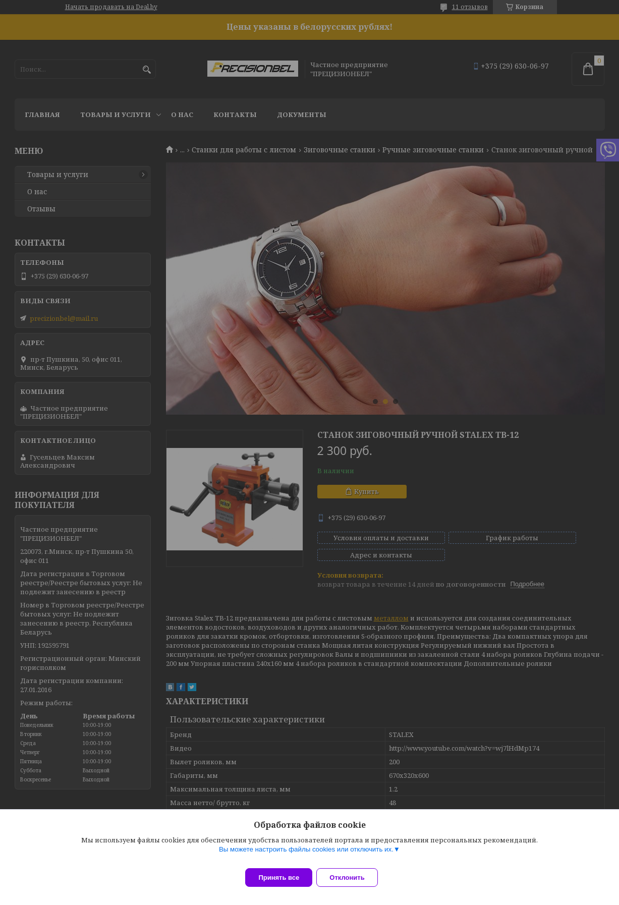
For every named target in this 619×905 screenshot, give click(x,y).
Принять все (278, 877)
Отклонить (352, 877)
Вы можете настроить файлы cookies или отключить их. (306, 855)
